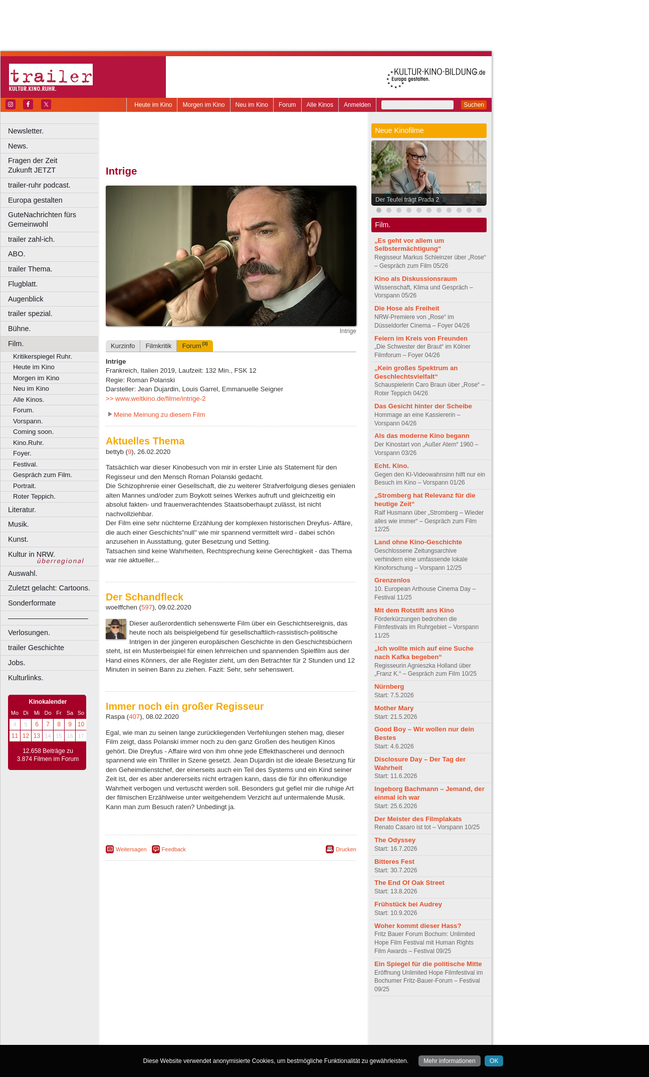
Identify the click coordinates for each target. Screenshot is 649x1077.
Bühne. (19, 329)
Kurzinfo (123, 346)
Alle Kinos (320, 104)
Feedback (174, 849)
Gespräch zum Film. (42, 475)
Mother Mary (393, 708)
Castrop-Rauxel (207, 1036)
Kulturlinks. (25, 678)
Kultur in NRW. (31, 554)
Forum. (23, 410)
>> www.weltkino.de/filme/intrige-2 (155, 398)
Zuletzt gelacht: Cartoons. (49, 588)
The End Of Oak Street (409, 882)
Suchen (474, 104)
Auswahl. (22, 573)
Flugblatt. (23, 284)
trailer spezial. (30, 314)
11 (15, 735)
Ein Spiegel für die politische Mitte (428, 964)
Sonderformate (32, 603)
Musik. (18, 524)
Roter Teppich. (34, 496)
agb (287, 1020)
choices (177, 1028)
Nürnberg (389, 686)
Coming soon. (33, 431)
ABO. (16, 254)
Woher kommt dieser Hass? (417, 926)
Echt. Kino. (391, 466)
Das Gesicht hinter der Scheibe (423, 406)
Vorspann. (28, 421)
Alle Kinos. (28, 399)
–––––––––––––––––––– (48, 618)
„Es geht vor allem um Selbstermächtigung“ (409, 245)
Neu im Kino (252, 104)
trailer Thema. (30, 269)
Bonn (176, 1036)
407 (134, 716)
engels (201, 1028)
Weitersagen (131, 849)
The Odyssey (394, 840)
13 (37, 735)
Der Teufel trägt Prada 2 (407, 199)
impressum (225, 1020)
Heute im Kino (153, 104)
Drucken (346, 849)
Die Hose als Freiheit (407, 308)
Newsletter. (26, 131)
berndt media (187, 1020)
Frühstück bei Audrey (408, 904)
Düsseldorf (275, 1036)
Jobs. (16, 663)
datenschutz (261, 1020)
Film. (16, 344)
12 (26, 735)
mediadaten (312, 1020)
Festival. (25, 464)
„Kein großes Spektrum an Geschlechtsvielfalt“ (416, 372)
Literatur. (22, 510)
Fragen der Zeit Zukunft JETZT (54, 165)
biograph (150, 1028)
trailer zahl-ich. (31, 239)
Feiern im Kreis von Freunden (421, 338)
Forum (287, 104)
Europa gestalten (35, 200)
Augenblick (25, 299)
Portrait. (24, 486)
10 (81, 724)
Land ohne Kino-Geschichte (418, 542)
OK (494, 1060)
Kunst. (18, 539)
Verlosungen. (29, 633)
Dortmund (244, 1036)
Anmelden (357, 104)
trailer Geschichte (36, 648)
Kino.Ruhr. (28, 442)
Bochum (154, 1036)
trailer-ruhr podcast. (39, 185)
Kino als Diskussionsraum (415, 278)
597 (146, 607)
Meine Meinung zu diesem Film (159, 414)
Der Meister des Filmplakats (418, 819)
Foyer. (22, 453)
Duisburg (305, 1036)
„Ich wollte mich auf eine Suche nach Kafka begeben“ (424, 653)
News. (18, 146)
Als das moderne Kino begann (422, 435)
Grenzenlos (392, 580)
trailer (231, 1028)
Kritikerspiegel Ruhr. (42, 356)
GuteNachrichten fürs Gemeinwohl (42, 219)
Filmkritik (158, 346)
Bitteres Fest (394, 861)
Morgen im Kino (203, 104)
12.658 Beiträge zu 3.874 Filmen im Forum (48, 754)
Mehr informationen (449, 1060)
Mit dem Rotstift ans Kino (414, 610)
